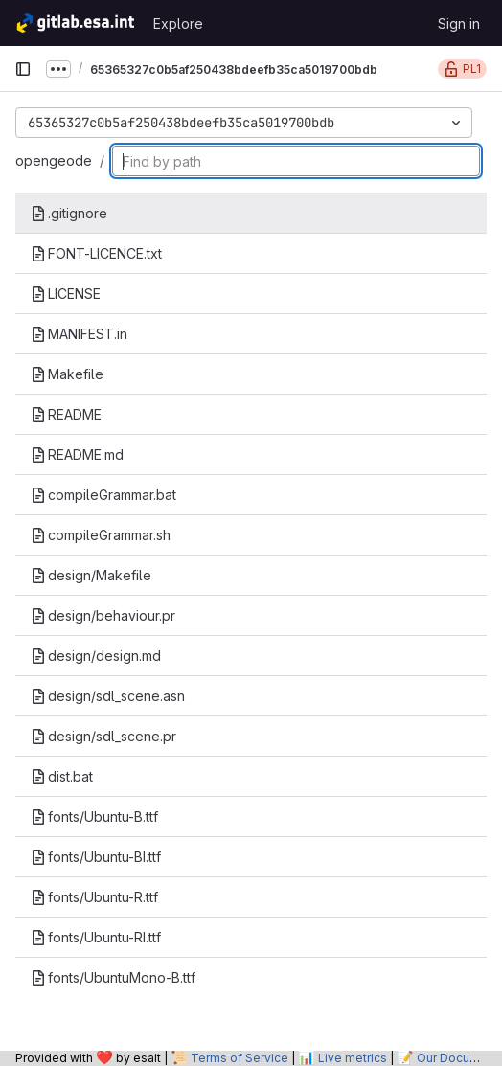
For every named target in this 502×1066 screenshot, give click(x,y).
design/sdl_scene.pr (103, 736)
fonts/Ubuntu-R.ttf (94, 897)
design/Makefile (91, 575)
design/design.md (96, 655)
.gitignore (69, 213)
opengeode (53, 160)
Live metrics (352, 1058)
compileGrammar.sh (101, 535)
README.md (77, 454)
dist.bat (62, 776)
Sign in (459, 23)
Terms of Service (239, 1058)
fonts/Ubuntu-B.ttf (94, 816)
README (66, 414)
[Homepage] (74, 23)
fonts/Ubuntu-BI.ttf (96, 857)
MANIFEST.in (79, 334)
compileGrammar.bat (103, 495)
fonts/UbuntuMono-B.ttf (113, 977)
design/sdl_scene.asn (108, 696)
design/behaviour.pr (103, 615)
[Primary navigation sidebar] (23, 69)
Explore (178, 23)
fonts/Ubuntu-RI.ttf (96, 937)
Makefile (67, 374)
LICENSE (66, 293)
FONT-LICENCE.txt (96, 253)
